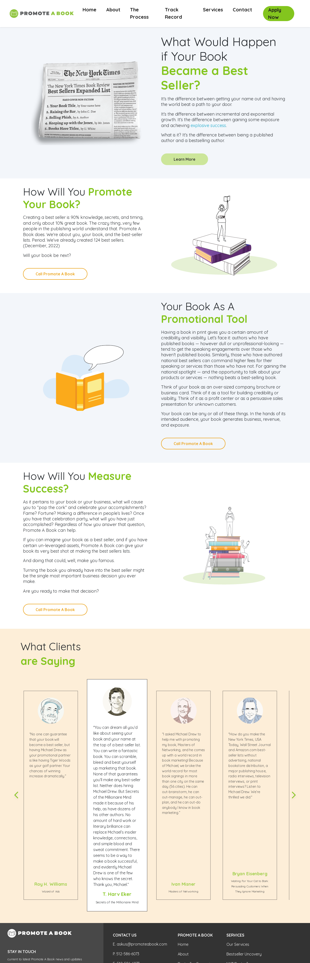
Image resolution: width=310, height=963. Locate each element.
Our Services (237, 886)
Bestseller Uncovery (244, 895)
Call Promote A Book (55, 273)
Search (78, 915)
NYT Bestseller (239, 905)
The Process (139, 13)
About (113, 10)
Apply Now (274, 13)
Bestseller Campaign (196, 905)
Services (213, 10)
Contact (242, 10)
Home (92, 9)
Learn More (184, 159)
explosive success (208, 125)
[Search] (36, 914)
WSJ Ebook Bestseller (245, 915)
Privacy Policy (17, 941)
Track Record (173, 13)
